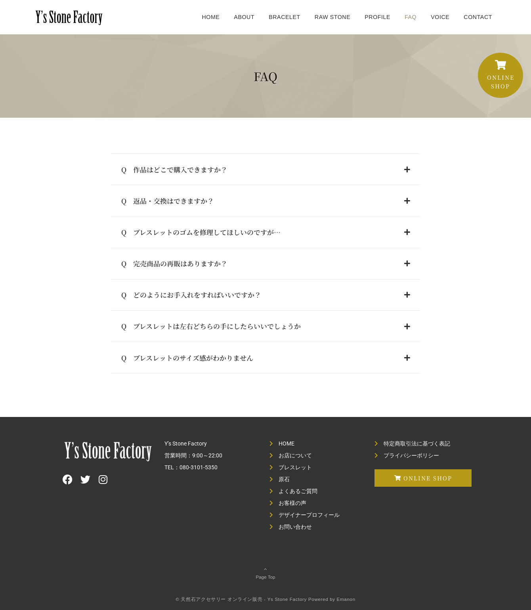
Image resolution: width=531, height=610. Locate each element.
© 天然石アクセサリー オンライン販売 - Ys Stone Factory (241, 599)
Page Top (265, 572)
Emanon (346, 599)
